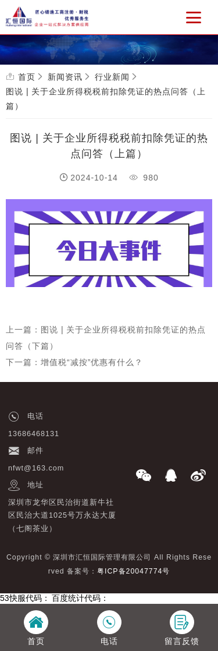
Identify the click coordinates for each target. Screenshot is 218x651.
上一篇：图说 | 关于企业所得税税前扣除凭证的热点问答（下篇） (106, 338)
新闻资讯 (65, 77)
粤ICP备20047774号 (133, 571)
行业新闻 (112, 77)
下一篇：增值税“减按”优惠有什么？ (74, 362)
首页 (26, 77)
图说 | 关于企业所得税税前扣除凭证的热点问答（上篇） (106, 99)
